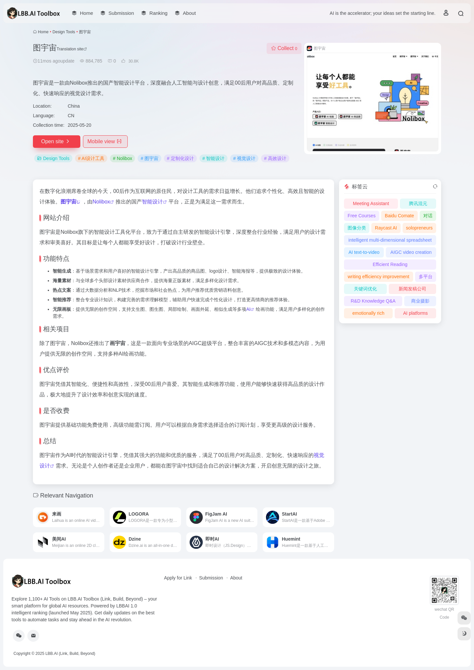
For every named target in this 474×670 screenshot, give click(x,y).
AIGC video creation (411, 252)
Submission (211, 577)
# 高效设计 (275, 158)
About (236, 577)
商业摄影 (420, 301)
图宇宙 (68, 201)
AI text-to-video (364, 252)
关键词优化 (365, 288)
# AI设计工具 (91, 158)
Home (43, 32)
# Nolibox (122, 158)
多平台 (426, 276)
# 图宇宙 (149, 158)
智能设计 (152, 201)
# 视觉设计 (244, 158)
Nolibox (101, 201)
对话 (428, 215)
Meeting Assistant (371, 203)
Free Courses (362, 215)
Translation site (72, 49)
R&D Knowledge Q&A (373, 301)
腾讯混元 (418, 203)
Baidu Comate (399, 215)
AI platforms (415, 313)
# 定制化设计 (180, 158)
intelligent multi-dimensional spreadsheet (390, 240)
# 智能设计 (213, 158)
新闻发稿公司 (412, 288)
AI (248, 309)
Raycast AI (386, 227)
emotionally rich (368, 313)
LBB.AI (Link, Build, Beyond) (70, 653)
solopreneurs (419, 227)
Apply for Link (178, 577)
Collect (284, 48)
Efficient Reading (390, 264)
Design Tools (64, 32)
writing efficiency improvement (378, 276)
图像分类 (357, 227)
